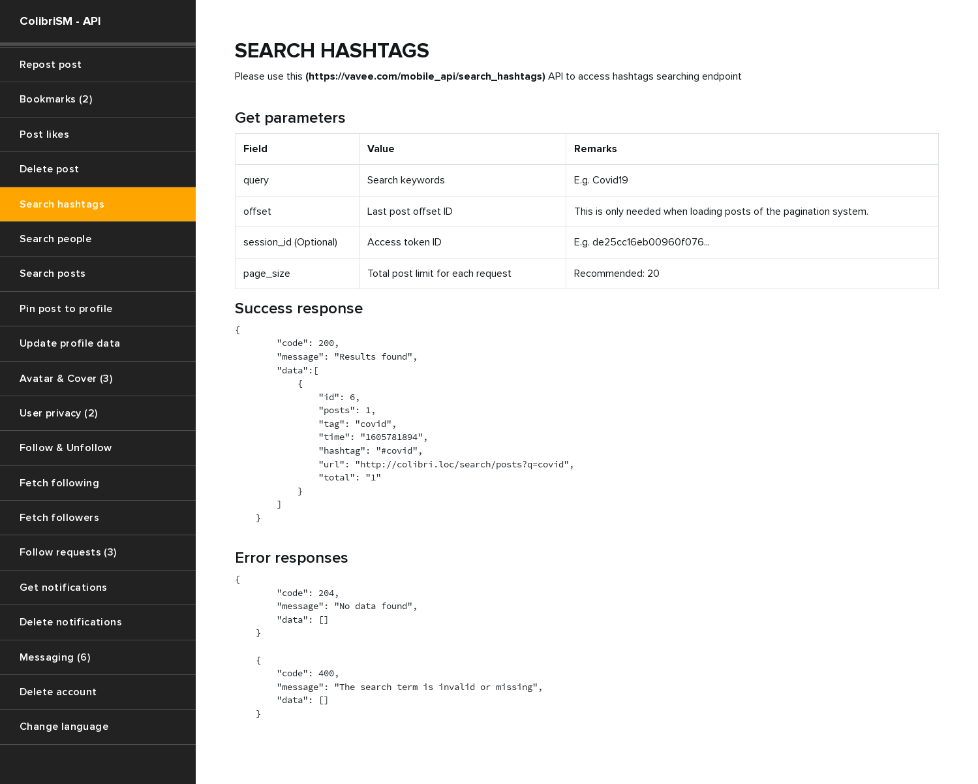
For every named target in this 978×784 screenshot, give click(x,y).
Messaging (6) (55, 657)
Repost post (51, 64)
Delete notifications (71, 622)
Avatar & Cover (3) (66, 378)
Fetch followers (59, 517)
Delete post (49, 169)
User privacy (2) (58, 413)
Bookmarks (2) (56, 99)
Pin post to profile (66, 308)
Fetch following (59, 483)
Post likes (44, 134)
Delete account (58, 691)
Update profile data (70, 343)
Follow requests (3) (68, 552)
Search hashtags (62, 204)
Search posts (53, 273)
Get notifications (64, 587)
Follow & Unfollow (66, 447)
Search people (55, 238)
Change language (64, 726)
